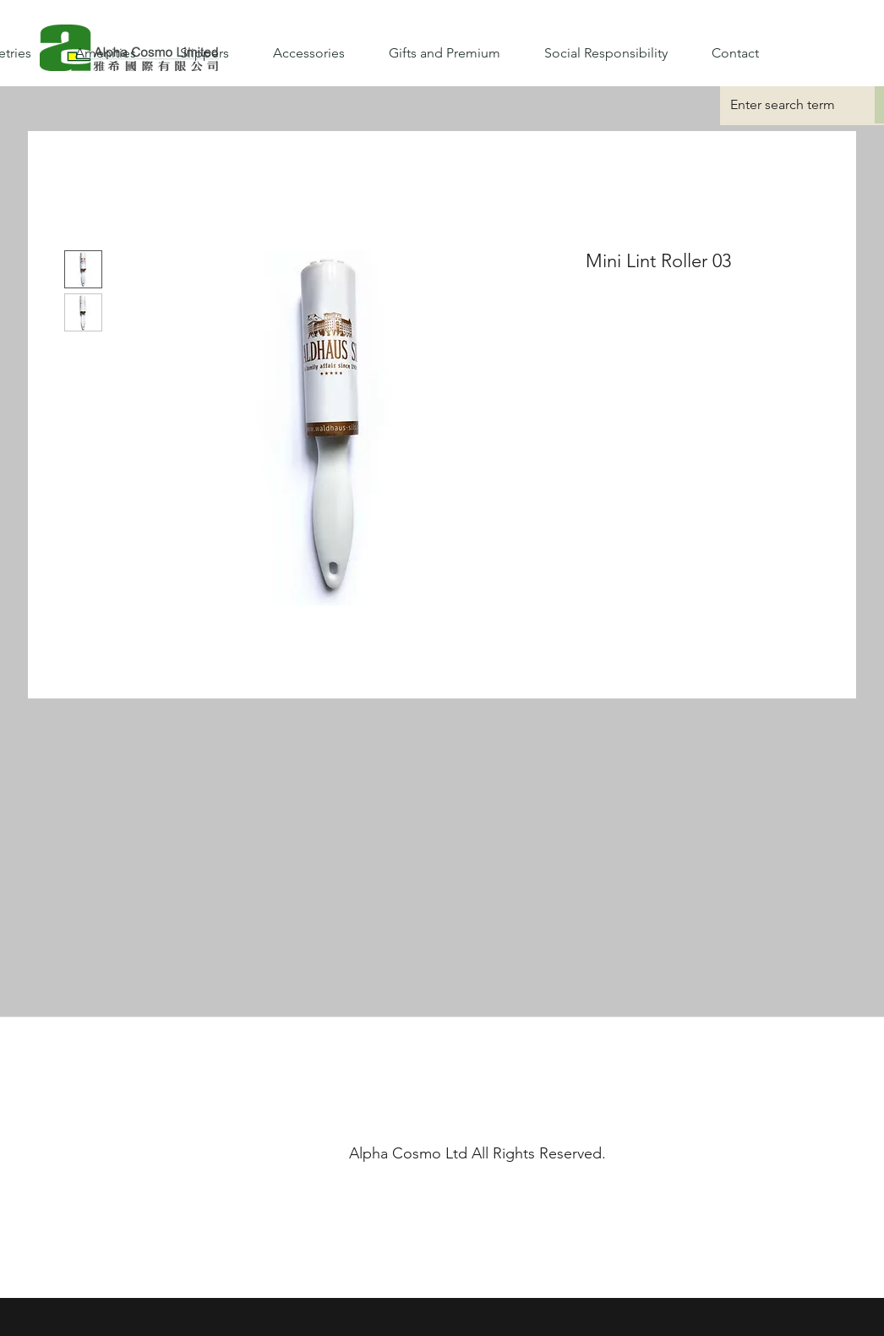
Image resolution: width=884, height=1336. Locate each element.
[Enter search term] (784, 104)
